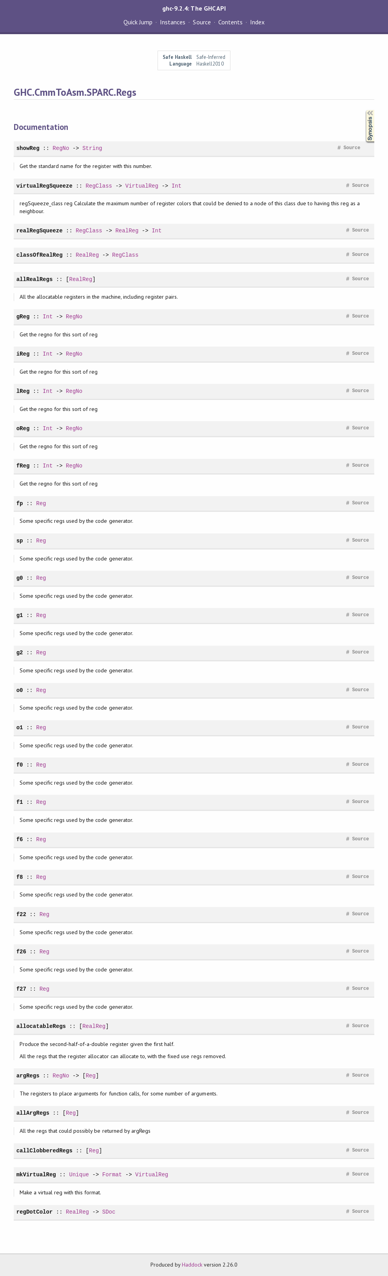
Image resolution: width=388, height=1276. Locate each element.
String (92, 148)
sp (19, 540)
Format (112, 1174)
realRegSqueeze (39, 230)
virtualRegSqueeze (44, 186)
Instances (172, 22)
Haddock (192, 1264)
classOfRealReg (39, 255)
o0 (19, 690)
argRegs (28, 1075)
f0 (19, 765)
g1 (19, 615)
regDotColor (34, 1212)
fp (19, 503)
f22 (21, 914)
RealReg (126, 230)
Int (176, 186)
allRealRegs (34, 279)
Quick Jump (137, 22)
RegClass (99, 186)
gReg (23, 316)
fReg (23, 465)
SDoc (109, 1212)
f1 (19, 802)
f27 (21, 989)
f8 (19, 877)
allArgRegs (32, 1113)
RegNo (61, 148)
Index (257, 22)
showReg (28, 148)
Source (201, 22)
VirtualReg (141, 186)
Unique (79, 1174)
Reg (41, 503)
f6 (19, 839)
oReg (23, 428)
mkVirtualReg (36, 1174)
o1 (19, 727)
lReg (23, 391)
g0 (19, 578)
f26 (21, 951)
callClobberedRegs (44, 1150)
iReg (23, 354)
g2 (19, 652)
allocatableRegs (41, 1026)
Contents (230, 22)
